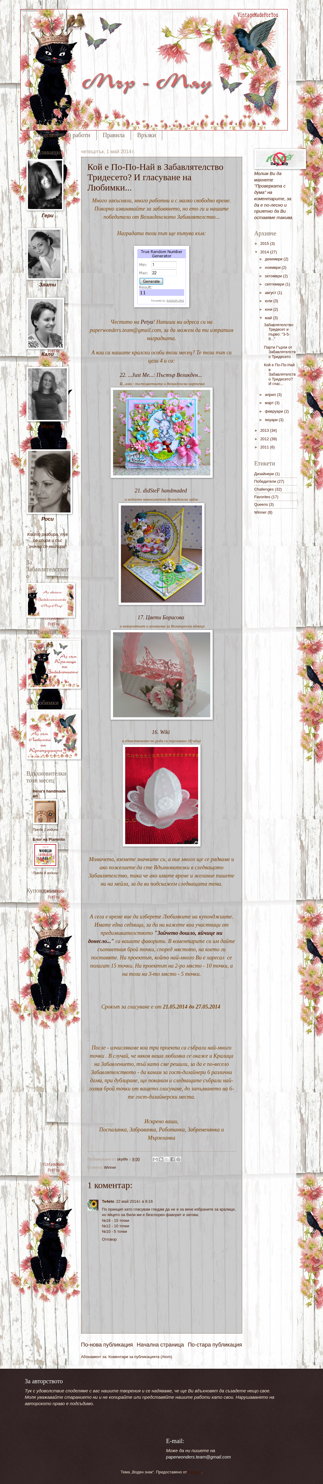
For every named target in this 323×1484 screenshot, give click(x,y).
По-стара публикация (215, 1345)
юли (269, 301)
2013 (265, 430)
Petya (147, 322)
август (271, 292)
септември (275, 284)
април (271, 394)
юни (269, 309)
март (270, 403)
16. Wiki (161, 732)
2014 (265, 252)
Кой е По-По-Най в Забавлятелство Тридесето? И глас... (280, 374)
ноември (273, 267)
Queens (261, 504)
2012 (265, 439)
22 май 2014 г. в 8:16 (134, 1201)
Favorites (262, 497)
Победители (265, 481)
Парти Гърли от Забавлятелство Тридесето (280, 352)
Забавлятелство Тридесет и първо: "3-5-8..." (278, 332)
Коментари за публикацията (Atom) (140, 1356)
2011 (265, 447)
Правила (114, 135)
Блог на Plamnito (49, 839)
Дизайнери (264, 474)
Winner (110, 1167)
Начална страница (160, 1345)
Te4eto (108, 1201)
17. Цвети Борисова (161, 617)
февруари (274, 411)
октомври (274, 276)
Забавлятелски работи (62, 135)
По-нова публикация (107, 1345)
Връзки (146, 135)
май (269, 318)
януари (272, 419)
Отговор (109, 1239)
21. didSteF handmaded (161, 491)
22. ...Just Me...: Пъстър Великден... (161, 375)
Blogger (194, 1472)
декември (274, 259)
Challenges (264, 489)
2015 (265, 243)
